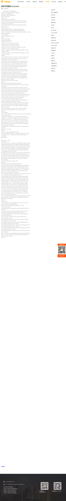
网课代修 (41, 1)
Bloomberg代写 (53, 30)
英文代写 (52, 35)
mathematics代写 (54, 45)
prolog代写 (53, 9)
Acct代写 (52, 53)
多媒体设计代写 (54, 63)
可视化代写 (53, 68)
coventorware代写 (54, 32)
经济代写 (52, 58)
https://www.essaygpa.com (11, 491)
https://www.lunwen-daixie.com (12, 488)
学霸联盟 (3, 466)
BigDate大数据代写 (54, 12)
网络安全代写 (53, 22)
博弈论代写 (53, 60)
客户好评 (54, 1)
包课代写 (52, 55)
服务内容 (35, 1)
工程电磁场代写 (54, 65)
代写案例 (47, 1)
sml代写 (52, 27)
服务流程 (60, 1)
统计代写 (52, 25)
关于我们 (28, 1)
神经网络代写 (53, 50)
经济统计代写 (53, 40)
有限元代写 (53, 17)
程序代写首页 (21, 1)
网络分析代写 (53, 37)
